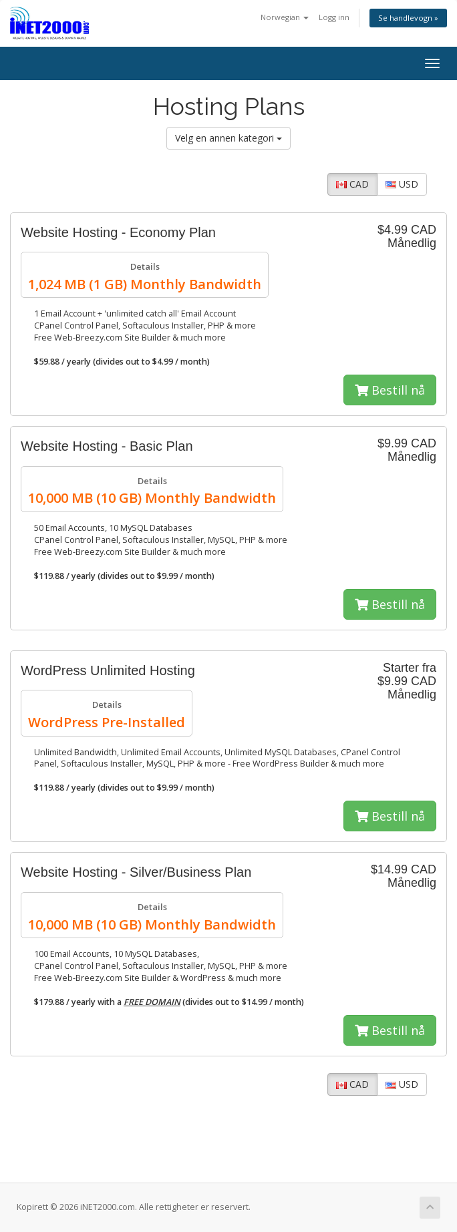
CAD (352, 184)
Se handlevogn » (408, 18)
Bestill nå (390, 390)
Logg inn (334, 17)
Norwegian (285, 17)
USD (402, 184)
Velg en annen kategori (228, 138)
